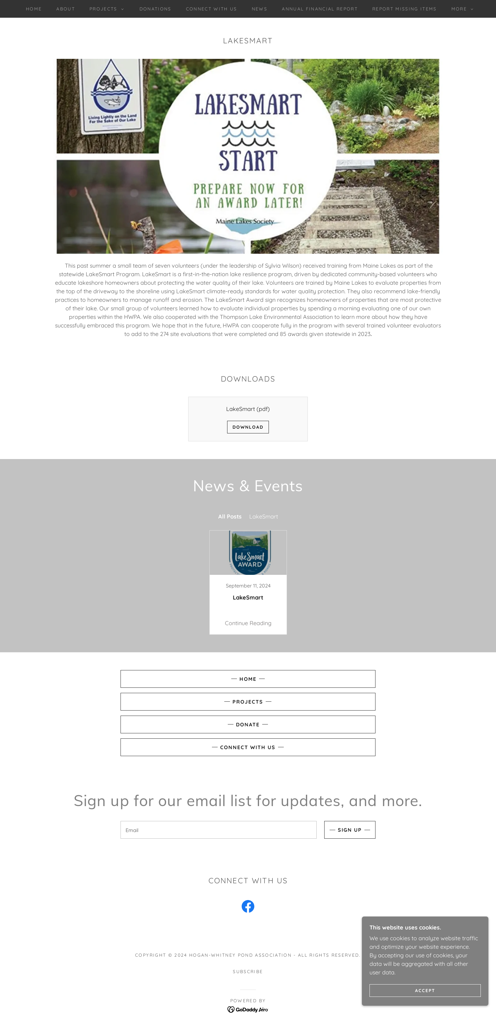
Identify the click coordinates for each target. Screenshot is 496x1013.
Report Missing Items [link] (404, 9)
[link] (248, 582)
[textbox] (218, 830)
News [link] (259, 9)
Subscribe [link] (248, 971)
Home (248, 679)
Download (248, 427)
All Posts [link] (230, 516)
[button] (105, 9)
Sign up (350, 830)
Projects (247, 702)
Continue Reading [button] (248, 623)
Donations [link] (155, 9)
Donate (248, 724)
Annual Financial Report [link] (320, 9)
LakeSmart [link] (263, 516)
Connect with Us (248, 747)
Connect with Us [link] (211, 9)
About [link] (65, 9)
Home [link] (34, 9)
